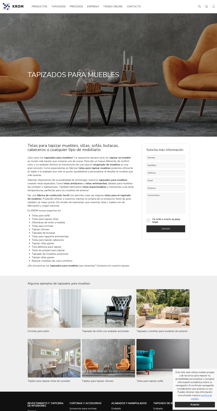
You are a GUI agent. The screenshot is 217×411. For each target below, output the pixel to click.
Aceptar (194, 404)
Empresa (93, 6)
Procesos (76, 6)
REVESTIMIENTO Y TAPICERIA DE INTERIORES (45, 404)
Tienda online (113, 6)
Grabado (116, 408)
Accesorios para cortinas (83, 408)
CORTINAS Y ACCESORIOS (85, 403)
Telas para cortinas (42, 226)
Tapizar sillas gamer (43, 243)
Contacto (134, 6)
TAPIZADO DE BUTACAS (168, 403)
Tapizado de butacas (43, 233)
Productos (39, 6)
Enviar (166, 228)
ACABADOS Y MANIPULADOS (129, 403)
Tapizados (58, 6)
